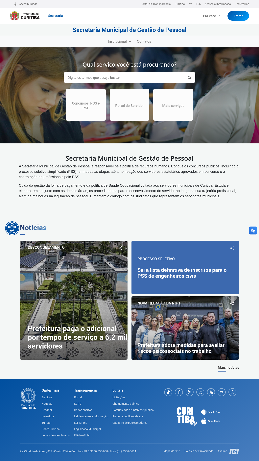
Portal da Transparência (156, 4)
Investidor (48, 416)
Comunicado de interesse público (133, 410)
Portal (78, 397)
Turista (46, 423)
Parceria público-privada (127, 416)
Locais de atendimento (56, 435)
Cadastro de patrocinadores (129, 423)
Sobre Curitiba (51, 429)
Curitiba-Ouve (183, 4)
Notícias (47, 403)
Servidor (47, 410)
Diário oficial (82, 435)
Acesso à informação (218, 4)
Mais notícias (228, 367)
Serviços (47, 397)
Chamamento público (125, 403)
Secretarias (242, 4)
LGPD (77, 403)
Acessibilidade (25, 4)
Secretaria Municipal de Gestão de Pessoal (129, 30)
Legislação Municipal (87, 429)
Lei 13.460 (80, 423)
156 (198, 4)
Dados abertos (83, 410)
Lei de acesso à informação (91, 416)
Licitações (118, 397)
